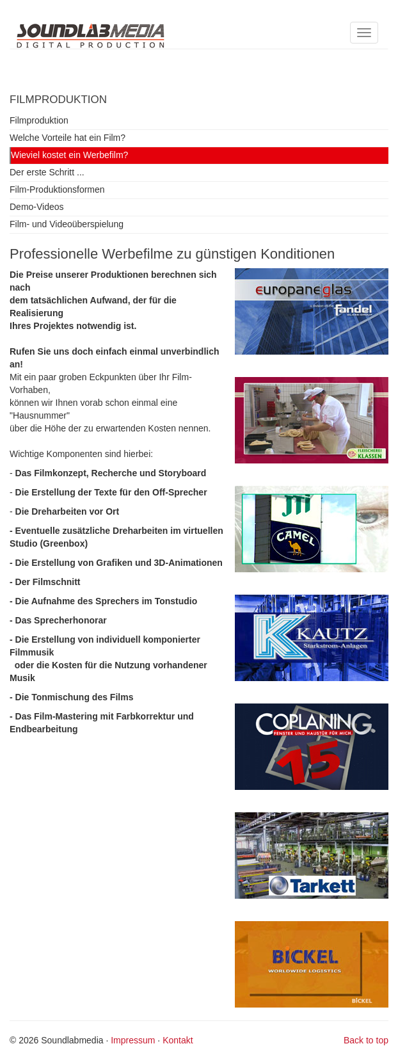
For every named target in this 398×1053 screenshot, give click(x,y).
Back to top (366, 1040)
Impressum (133, 1040)
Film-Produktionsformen (57, 189)
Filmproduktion (39, 120)
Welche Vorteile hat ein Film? (67, 138)
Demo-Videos (37, 207)
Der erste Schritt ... (47, 172)
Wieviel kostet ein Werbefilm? (69, 155)
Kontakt (178, 1040)
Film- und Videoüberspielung (66, 224)
